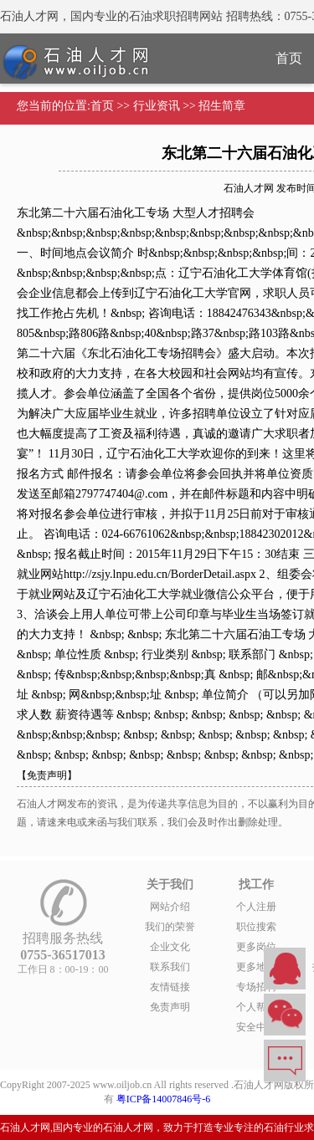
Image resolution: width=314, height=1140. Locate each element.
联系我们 (170, 967)
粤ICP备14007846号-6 (163, 1099)
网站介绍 (170, 907)
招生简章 (221, 106)
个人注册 (256, 907)
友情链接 (170, 987)
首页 (102, 106)
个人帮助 (256, 1007)
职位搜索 (256, 927)
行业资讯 (156, 106)
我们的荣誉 (170, 927)
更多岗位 (256, 947)
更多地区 (256, 967)
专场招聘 (256, 987)
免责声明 (170, 1007)
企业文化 (170, 947)
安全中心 (256, 1027)
